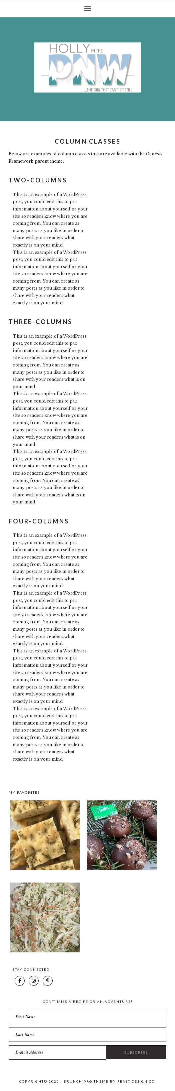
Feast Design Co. (136, 1081)
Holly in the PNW (87, 67)
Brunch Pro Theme (86, 1081)
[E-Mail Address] (57, 1052)
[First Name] (87, 1017)
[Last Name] (87, 1035)
